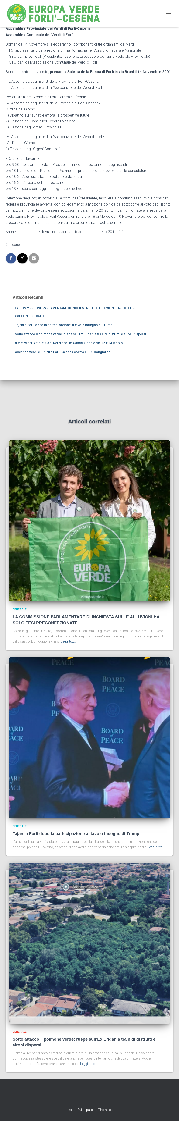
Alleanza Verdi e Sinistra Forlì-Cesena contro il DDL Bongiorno (62, 352)
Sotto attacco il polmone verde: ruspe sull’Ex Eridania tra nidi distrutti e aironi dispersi (80, 334)
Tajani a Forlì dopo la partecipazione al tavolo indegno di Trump (63, 325)
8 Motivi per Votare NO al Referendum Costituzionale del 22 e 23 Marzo (69, 343)
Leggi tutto (68, 641)
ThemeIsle (105, 1110)
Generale (20, 609)
